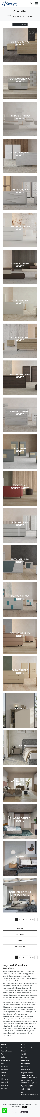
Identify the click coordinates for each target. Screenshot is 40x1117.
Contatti (4, 1088)
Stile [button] (20, 940)
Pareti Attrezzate (27, 1048)
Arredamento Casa (18, 16)
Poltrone (24, 1057)
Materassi (24, 1066)
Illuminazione (25, 1069)
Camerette (4, 1066)
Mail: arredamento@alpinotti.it (29, 1093)
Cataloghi (4, 1082)
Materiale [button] (20, 934)
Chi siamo (4, 1079)
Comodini (30, 16)
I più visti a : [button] (20, 947)
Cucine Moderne (6, 1048)
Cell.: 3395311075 (27, 1089)
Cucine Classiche (6, 1051)
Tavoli (3, 1054)
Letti (2, 1063)
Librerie (23, 1051)
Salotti (23, 1054)
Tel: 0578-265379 (27, 1086)
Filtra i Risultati (20, 24)
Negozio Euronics (27, 1073)
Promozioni (5, 1085)
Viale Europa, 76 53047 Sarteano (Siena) (29, 1082)
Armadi (3, 1073)
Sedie (3, 1057)
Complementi (25, 1063)
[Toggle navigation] (36, 3)
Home (9, 16)
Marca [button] (20, 928)
